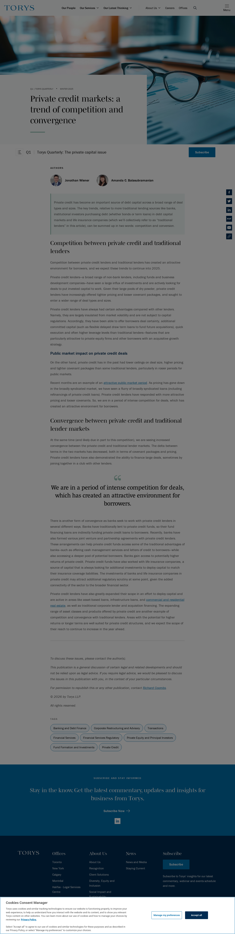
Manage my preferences (166, 915)
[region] (117, 915)
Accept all (196, 915)
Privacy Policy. (29, 919)
